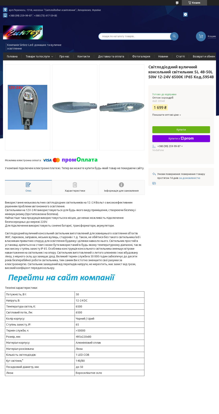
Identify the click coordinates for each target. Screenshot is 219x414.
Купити (181, 129)
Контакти (84, 56)
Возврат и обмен (204, 56)
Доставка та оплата (111, 56)
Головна (12, 56)
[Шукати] (174, 36)
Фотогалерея (141, 56)
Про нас (64, 56)
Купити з (181, 138)
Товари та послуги (38, 56)
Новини (163, 56)
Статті (180, 56)
